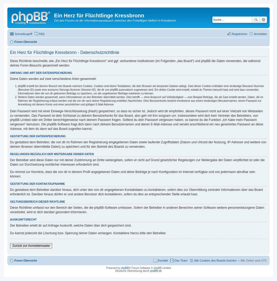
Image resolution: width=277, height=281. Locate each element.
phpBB (125, 268)
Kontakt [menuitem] (163, 260)
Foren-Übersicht (25, 260)
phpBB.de (156, 270)
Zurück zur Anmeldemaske (31, 246)
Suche (256, 20)
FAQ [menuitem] (42, 33)
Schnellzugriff (23, 33)
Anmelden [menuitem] (260, 33)
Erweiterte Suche (263, 20)
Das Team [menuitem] (180, 260)
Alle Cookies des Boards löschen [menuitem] (215, 260)
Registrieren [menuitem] (239, 33)
